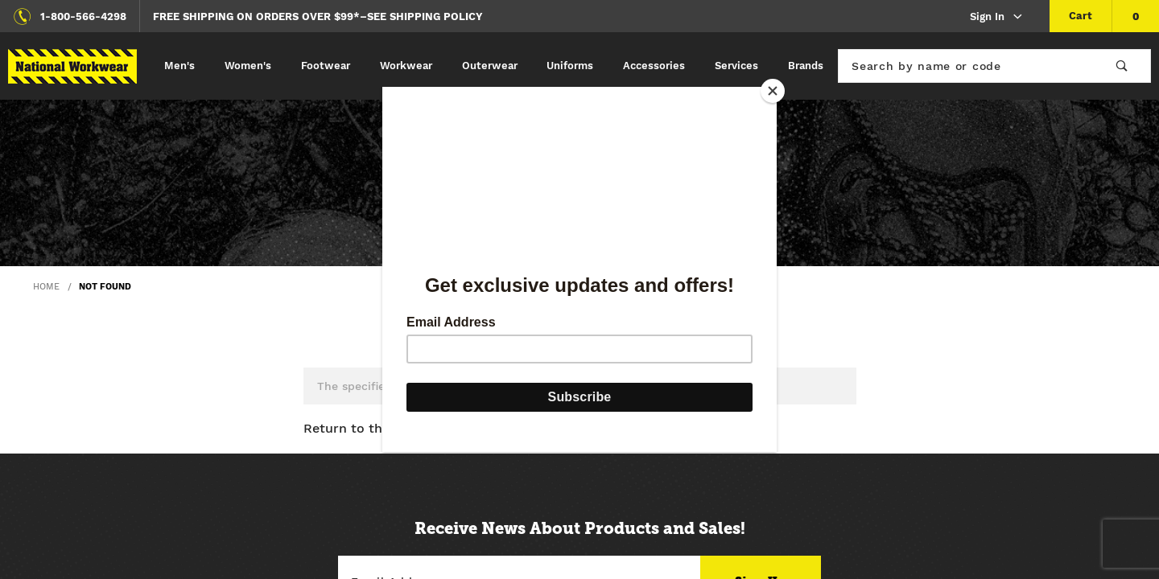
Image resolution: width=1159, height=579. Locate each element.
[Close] (773, 91)
